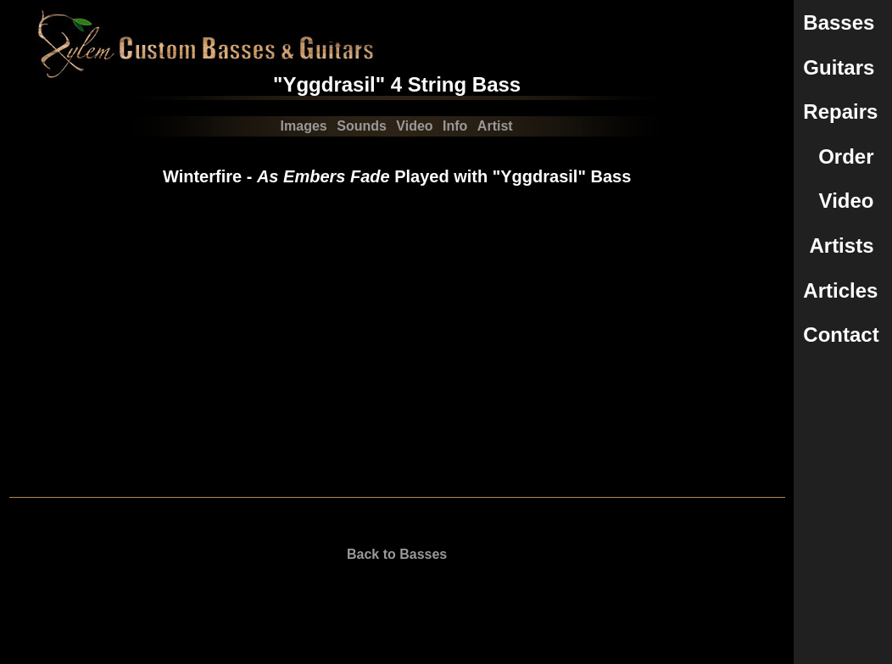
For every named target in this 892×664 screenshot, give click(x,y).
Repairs (840, 111)
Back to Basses (397, 554)
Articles (840, 290)
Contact (840, 334)
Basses (838, 22)
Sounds (362, 126)
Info (455, 126)
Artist (495, 126)
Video (846, 200)
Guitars (838, 67)
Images (304, 126)
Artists (841, 245)
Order (845, 156)
